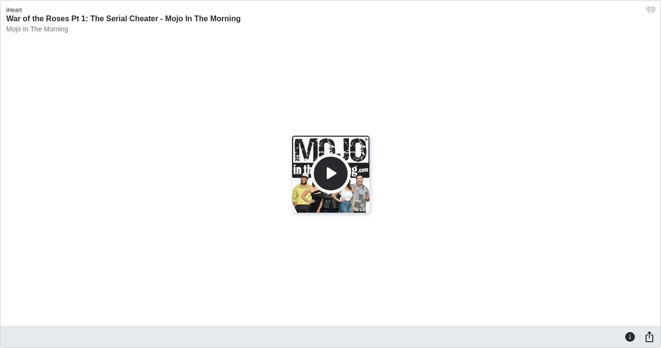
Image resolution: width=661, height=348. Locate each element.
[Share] (649, 336)
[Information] (630, 336)
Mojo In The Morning (37, 29)
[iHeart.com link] (651, 12)
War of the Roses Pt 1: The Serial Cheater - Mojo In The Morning (123, 18)
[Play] (331, 173)
